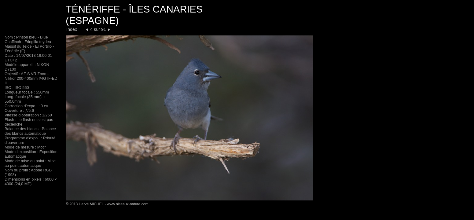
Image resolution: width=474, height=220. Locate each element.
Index (71, 29)
